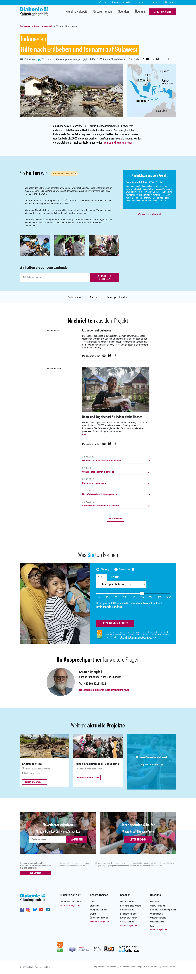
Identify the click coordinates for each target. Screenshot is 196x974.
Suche (169, 2)
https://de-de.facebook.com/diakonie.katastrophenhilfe (22, 910)
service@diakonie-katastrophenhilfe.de (106, 690)
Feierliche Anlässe (128, 914)
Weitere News (116, 518)
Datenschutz (112, 967)
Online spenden (127, 901)
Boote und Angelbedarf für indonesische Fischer (112, 417)
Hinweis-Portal (168, 967)
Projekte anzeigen (68, 905)
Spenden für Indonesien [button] (94, 483)
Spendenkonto (127, 909)
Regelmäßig (125, 569)
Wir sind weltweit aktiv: (71, 901)
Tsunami (44, 59)
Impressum (99, 967)
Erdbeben (27, 59)
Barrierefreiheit (152, 967)
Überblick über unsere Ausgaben (136, 637)
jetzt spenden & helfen (115, 623)
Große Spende (127, 921)
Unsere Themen (102, 11)
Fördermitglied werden (131, 905)
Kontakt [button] (141, 2)
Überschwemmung (99, 917)
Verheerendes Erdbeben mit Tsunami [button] (100, 506)
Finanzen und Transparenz (163, 909)
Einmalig (105, 569)
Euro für (113, 577)
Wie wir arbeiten (158, 905)
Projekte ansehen (151, 764)
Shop (156, 2)
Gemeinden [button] (128, 2)
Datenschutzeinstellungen (131, 967)
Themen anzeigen (98, 921)
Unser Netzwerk (157, 921)
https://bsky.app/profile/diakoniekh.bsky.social (35, 910)
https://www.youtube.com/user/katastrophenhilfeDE (41, 910)
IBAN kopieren (35, 873)
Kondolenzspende (128, 917)
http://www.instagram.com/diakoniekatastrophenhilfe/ (28, 910)
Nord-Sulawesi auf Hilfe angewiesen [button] (100, 494)
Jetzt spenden (138, 839)
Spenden (123, 11)
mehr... (85, 434)
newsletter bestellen (104, 277)
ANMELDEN (77, 839)
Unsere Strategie (158, 917)
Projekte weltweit (76, 11)
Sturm (93, 914)
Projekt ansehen (35, 782)
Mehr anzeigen (126, 925)
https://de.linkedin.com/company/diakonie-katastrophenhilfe (48, 910)
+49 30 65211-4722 (94, 683)
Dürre (92, 901)
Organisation (156, 914)
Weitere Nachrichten (148, 214)
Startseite (25, 26)
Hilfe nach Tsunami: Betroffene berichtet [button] (102, 460)
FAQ (152, 926)
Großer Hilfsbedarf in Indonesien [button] (98, 472)
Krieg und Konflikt (98, 909)
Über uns (140, 11)
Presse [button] (115, 2)
